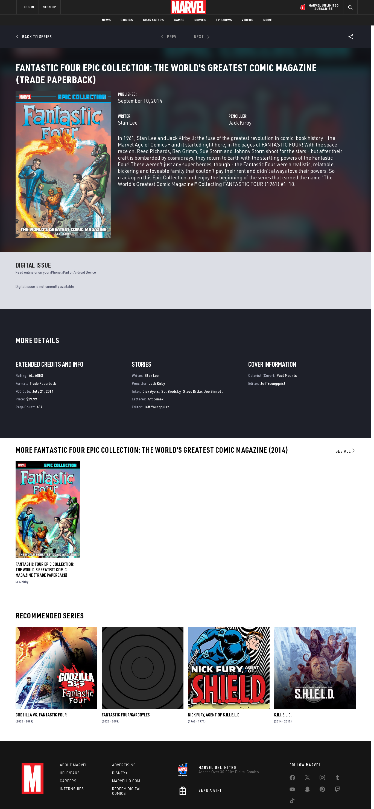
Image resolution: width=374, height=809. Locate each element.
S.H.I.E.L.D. (283, 685)
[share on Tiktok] (292, 773)
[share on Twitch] (337, 761)
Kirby (25, 552)
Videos (247, 20)
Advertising (124, 736)
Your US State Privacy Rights (120, 796)
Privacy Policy (83, 796)
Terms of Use (58, 796)
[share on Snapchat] (307, 761)
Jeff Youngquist (156, 377)
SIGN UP (49, 7)
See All (345, 421)
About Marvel (73, 736)
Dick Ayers (150, 361)
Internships (72, 759)
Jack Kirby (240, 129)
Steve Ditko (192, 361)
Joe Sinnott (213, 361)
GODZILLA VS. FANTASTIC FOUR (41, 685)
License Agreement (247, 796)
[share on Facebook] (292, 750)
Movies (200, 20)
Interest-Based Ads (281, 796)
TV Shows (224, 20)
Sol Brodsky (170, 361)
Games (179, 20)
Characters (153, 20)
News (106, 20)
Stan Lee (128, 129)
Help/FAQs (70, 744)
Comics (127, 20)
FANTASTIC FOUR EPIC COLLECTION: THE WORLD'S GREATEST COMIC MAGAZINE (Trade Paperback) (45, 540)
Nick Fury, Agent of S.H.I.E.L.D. (214, 685)
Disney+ (120, 744)
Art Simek (155, 369)
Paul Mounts (287, 345)
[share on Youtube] (292, 761)
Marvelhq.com (126, 751)
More (267, 20)
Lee (18, 552)
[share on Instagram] (322, 749)
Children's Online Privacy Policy (204, 796)
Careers (68, 751)
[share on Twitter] (307, 749)
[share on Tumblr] (337, 749)
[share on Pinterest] (322, 761)
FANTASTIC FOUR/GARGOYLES (126, 685)
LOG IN (29, 7)
